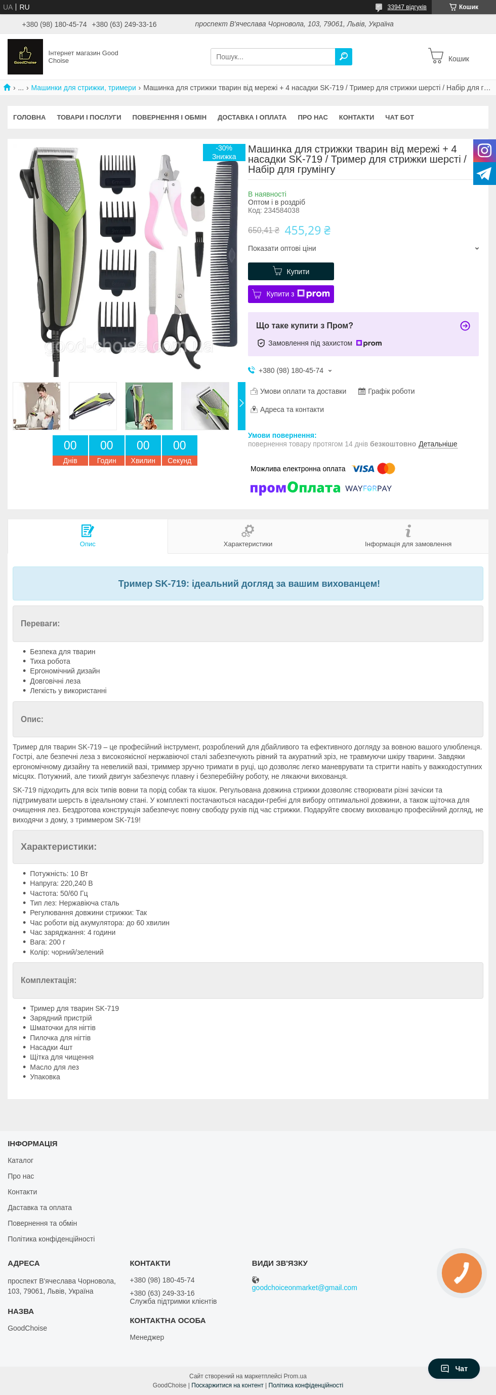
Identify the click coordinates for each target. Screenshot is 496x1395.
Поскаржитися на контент (227, 1385)
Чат (454, 1368)
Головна (29, 117)
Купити (298, 272)
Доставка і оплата (252, 117)
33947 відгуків (407, 7)
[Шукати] (343, 56)
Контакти (357, 117)
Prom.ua (295, 1376)
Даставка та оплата (40, 1207)
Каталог (20, 1160)
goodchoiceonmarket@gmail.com (304, 1288)
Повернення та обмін (42, 1223)
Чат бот (399, 117)
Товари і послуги (89, 117)
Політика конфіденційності (51, 1239)
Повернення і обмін (170, 117)
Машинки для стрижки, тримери (83, 88)
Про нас (312, 117)
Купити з (297, 293)
